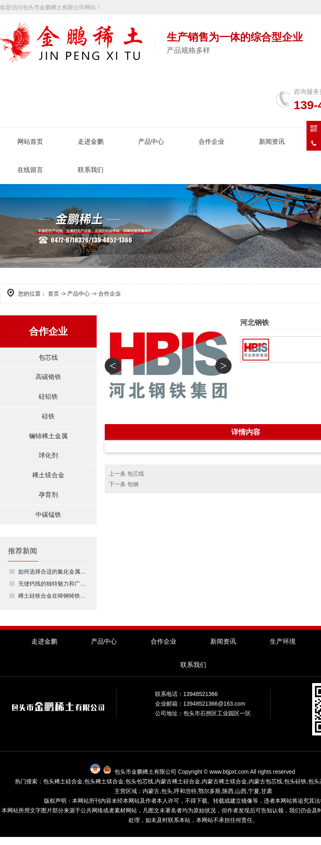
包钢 (133, 484)
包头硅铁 (295, 789)
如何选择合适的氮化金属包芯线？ (53, 579)
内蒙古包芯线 (265, 789)
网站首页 (30, 141)
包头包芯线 (139, 789)
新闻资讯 (272, 141)
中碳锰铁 (48, 522)
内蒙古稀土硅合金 (177, 789)
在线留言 (30, 169)
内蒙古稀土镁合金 (224, 789)
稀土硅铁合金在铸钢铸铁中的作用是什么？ (53, 604)
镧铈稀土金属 (48, 440)
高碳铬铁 (48, 378)
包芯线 (48, 357)
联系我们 (91, 169)
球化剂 (48, 460)
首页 (53, 293)
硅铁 (48, 419)
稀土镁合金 (48, 481)
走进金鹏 (91, 141)
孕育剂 (48, 501)
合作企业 (211, 141)
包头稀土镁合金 (104, 789)
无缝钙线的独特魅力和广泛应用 (53, 591)
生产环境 (283, 649)
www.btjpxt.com (229, 780)
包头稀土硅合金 (63, 789)
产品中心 (151, 141)
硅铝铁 (48, 399)
